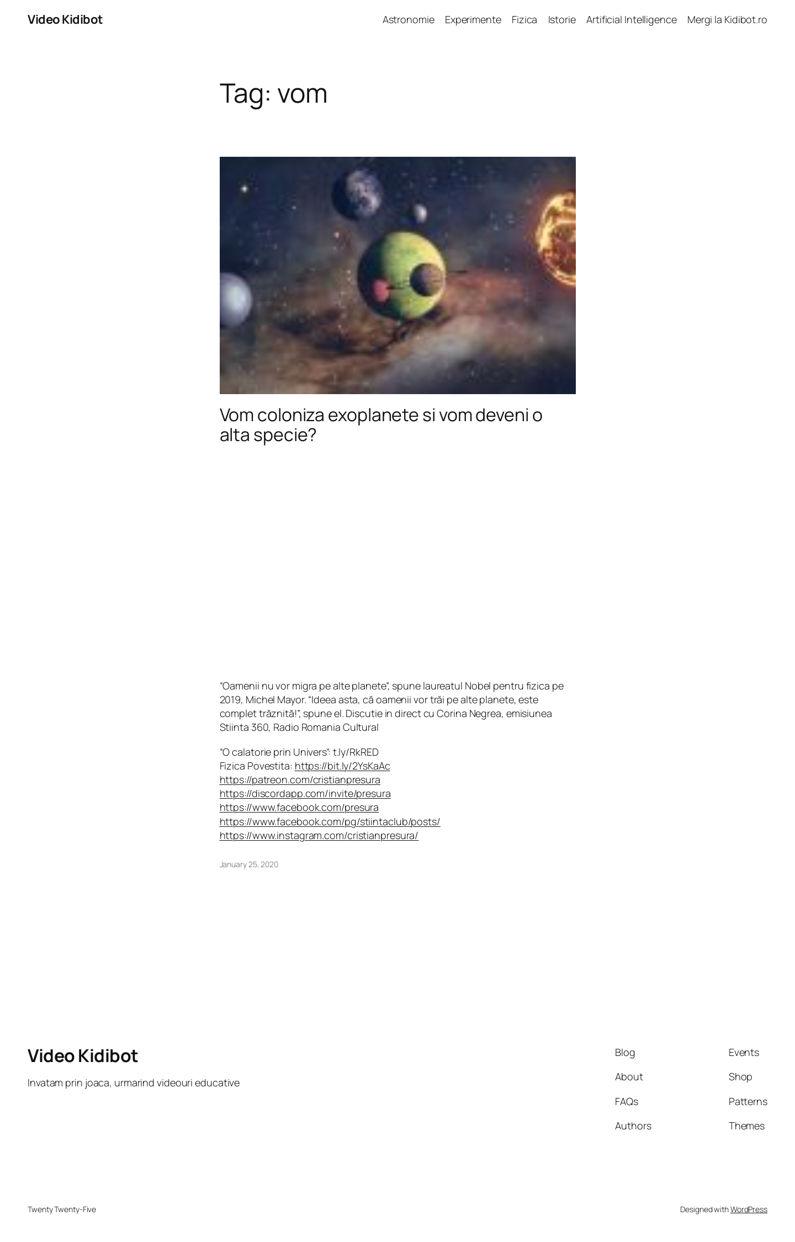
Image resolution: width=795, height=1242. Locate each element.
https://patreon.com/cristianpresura (300, 779)
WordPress (748, 1209)
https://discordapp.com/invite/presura (305, 793)
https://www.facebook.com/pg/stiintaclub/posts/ (330, 821)
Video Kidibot (65, 19)
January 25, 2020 (249, 864)
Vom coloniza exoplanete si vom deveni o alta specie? (381, 424)
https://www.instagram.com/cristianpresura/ (319, 835)
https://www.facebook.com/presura (299, 807)
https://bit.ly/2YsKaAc (342, 765)
